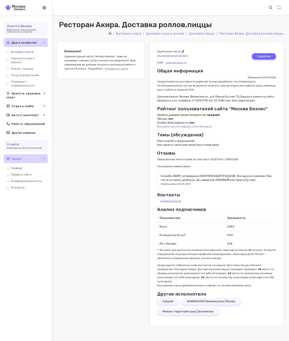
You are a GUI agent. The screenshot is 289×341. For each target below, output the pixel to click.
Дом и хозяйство (25, 42)
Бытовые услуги (22, 51)
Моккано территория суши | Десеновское (188, 311)
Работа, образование (25, 124)
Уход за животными (25, 75)
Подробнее (264, 56)
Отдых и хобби (25, 106)
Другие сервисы (21, 132)
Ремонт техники (22, 68)
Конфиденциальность (26, 181)
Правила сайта (21, 174)
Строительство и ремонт (23, 60)
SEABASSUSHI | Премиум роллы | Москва (211, 301)
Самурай (168, 301)
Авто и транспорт (25, 115)
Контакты (18, 187)
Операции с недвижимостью (23, 83)
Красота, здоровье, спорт (25, 95)
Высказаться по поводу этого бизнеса (184, 126)
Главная (16, 168)
